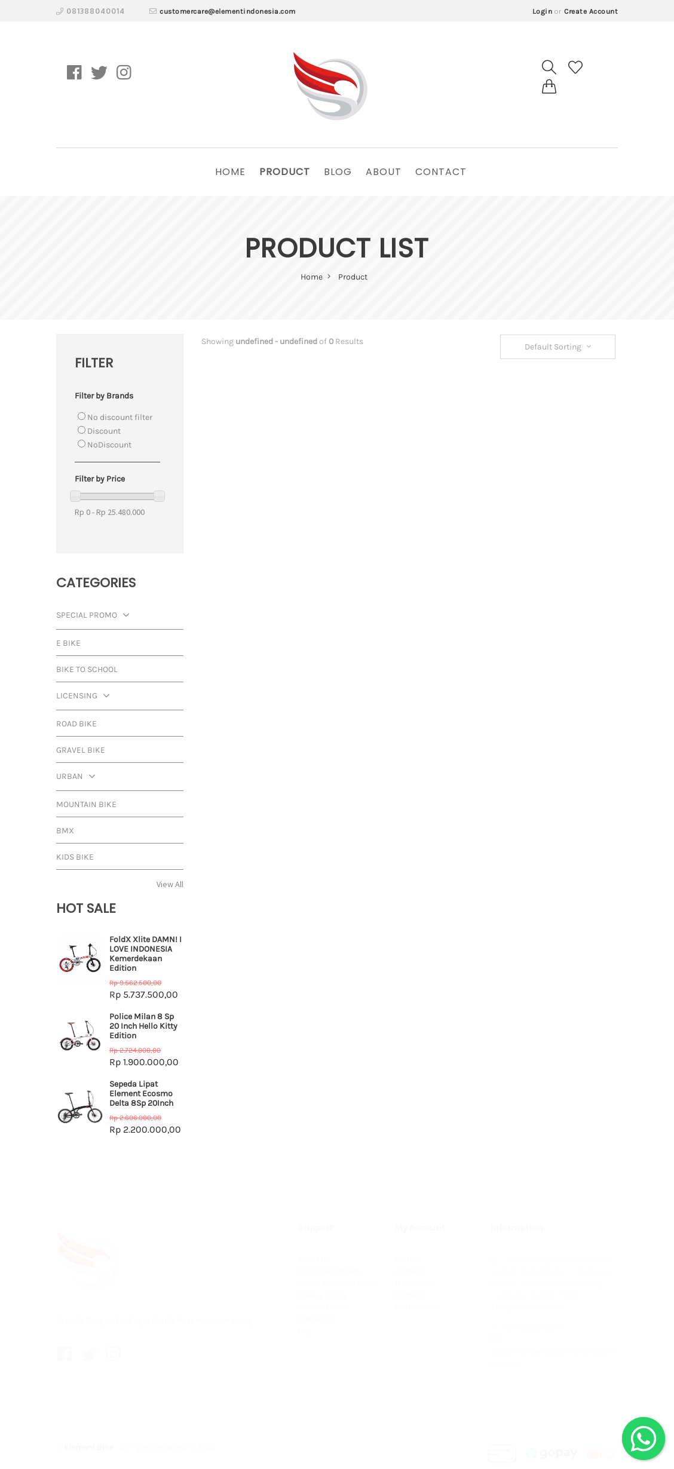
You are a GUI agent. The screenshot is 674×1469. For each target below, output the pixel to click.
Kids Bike (75, 857)
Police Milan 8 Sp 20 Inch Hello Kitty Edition (143, 1026)
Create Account (591, 11)
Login (542, 11)
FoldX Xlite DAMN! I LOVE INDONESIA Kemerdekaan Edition (145, 953)
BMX (65, 831)
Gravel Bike (80, 750)
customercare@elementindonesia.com (228, 11)
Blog (338, 172)
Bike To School (87, 669)
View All (170, 884)
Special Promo (95, 616)
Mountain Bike (86, 804)
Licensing (85, 697)
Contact (441, 172)
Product (284, 172)
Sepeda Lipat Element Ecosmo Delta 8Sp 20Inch (141, 1093)
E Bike (68, 643)
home (230, 172)
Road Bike (76, 724)
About (384, 172)
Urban (78, 777)
